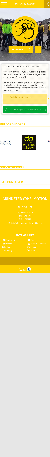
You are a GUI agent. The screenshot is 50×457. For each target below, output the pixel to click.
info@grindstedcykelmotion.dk (27, 223)
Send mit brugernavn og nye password (25, 109)
